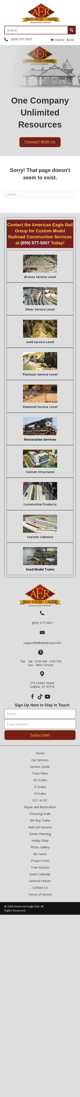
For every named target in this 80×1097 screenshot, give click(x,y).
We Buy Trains (40, 820)
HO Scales (40, 780)
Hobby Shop (40, 840)
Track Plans (40, 773)
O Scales (40, 787)
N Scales (40, 793)
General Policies (40, 881)
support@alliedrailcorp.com (42, 643)
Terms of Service (40, 894)
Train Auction (40, 867)
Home (40, 753)
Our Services (40, 760)
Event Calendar (40, 874)
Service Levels (40, 767)
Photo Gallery (40, 847)
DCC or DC (40, 800)
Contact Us (40, 888)
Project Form (40, 861)
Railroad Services (40, 827)
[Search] (40, 194)
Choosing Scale (40, 814)
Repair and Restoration (40, 807)
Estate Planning (40, 834)
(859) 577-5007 (21, 39)
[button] (32, 696)
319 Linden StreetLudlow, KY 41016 (42, 685)
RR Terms (40, 854)
